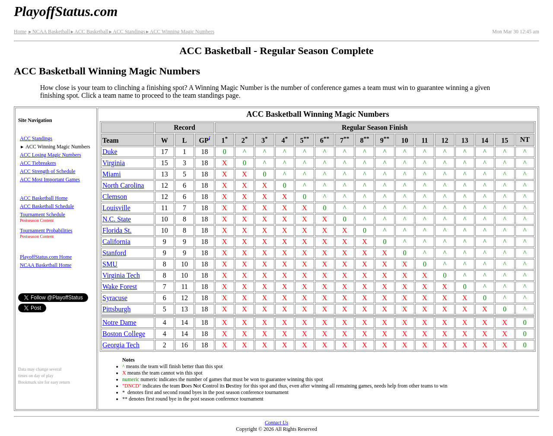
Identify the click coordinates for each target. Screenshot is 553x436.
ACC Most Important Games (50, 179)
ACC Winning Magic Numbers (179, 32)
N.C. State (116, 219)
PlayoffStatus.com (66, 11)
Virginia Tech (121, 275)
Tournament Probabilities (46, 231)
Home (20, 32)
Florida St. (117, 230)
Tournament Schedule (42, 215)
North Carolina (123, 185)
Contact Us (276, 423)
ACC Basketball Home (44, 198)
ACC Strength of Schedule (47, 171)
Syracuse (114, 297)
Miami (111, 174)
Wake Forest (119, 286)
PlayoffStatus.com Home (46, 257)
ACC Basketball (89, 32)
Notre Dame (119, 322)
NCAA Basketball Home (45, 265)
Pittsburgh (116, 309)
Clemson (114, 196)
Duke (110, 151)
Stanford (114, 252)
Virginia (113, 163)
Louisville (116, 208)
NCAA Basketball (49, 32)
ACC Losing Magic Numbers (50, 155)
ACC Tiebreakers (38, 163)
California (116, 241)
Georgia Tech (121, 345)
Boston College (123, 333)
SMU (110, 264)
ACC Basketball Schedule (47, 206)
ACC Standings (126, 32)
